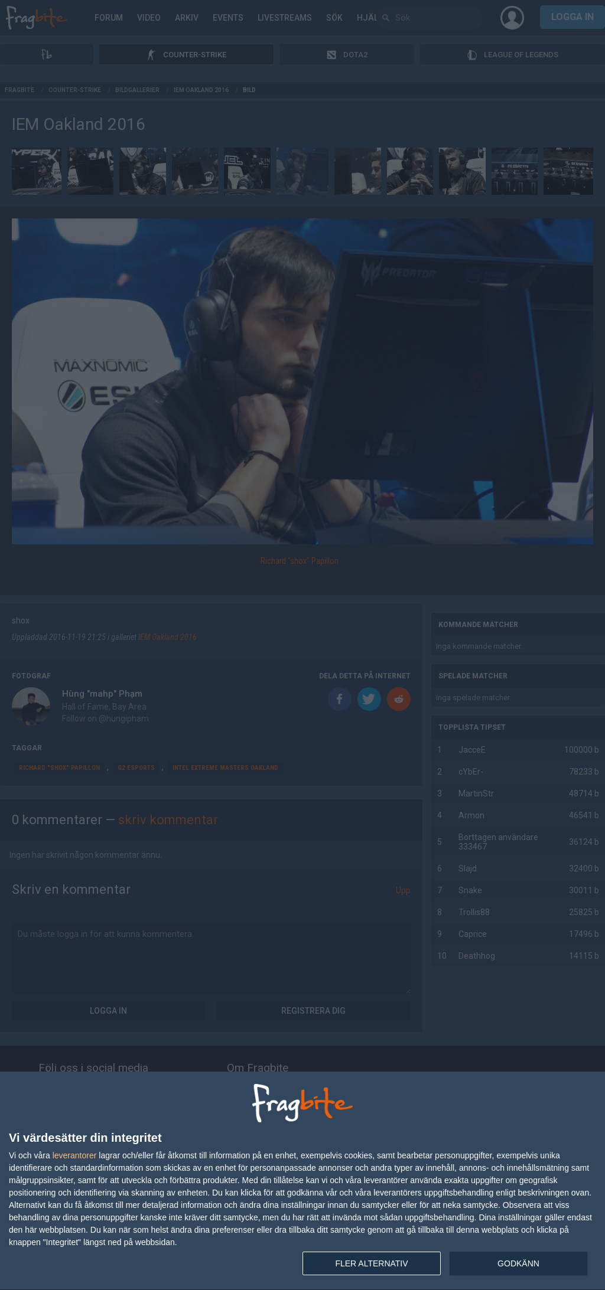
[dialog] (302, 1181)
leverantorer (75, 1155)
